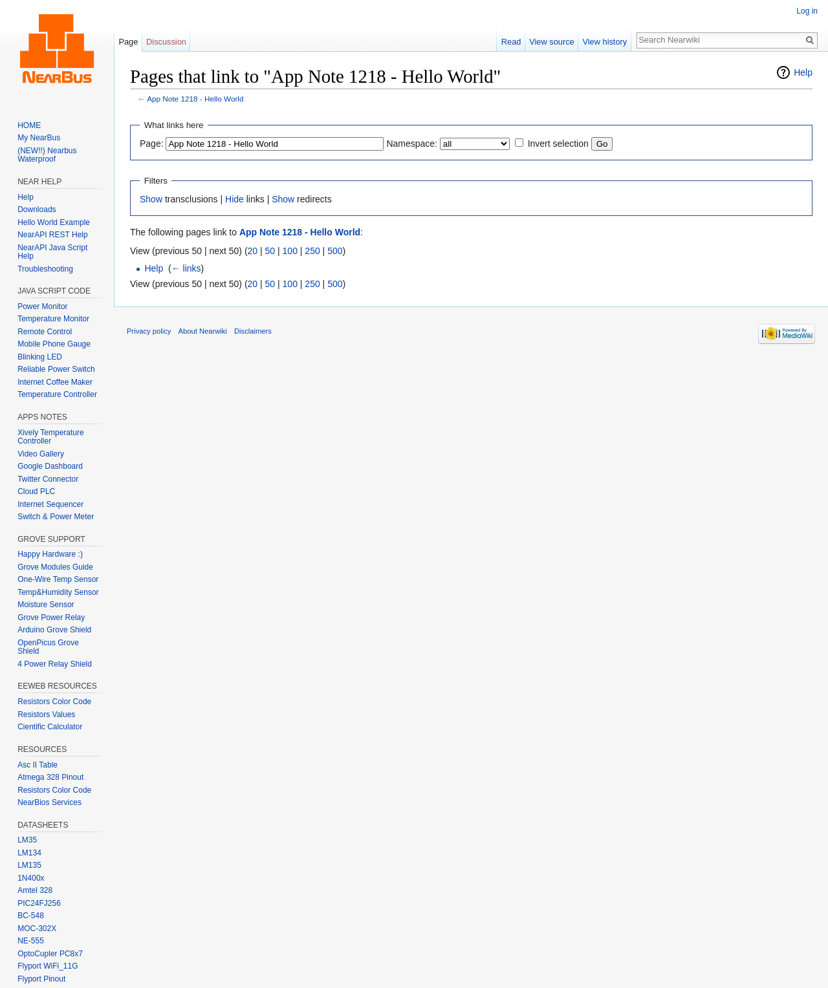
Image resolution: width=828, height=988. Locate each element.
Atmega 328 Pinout (50, 777)
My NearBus (38, 137)
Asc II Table (37, 764)
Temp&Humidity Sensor (57, 592)
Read (511, 42)
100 (290, 251)
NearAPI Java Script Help (52, 252)
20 (253, 251)
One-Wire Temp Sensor (57, 579)
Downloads (36, 209)
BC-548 (30, 915)
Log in (807, 11)
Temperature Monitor (53, 318)
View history (604, 42)
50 (270, 251)
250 (312, 251)
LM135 (29, 865)
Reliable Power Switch (55, 369)
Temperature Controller (57, 394)
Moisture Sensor (45, 604)
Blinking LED (39, 356)
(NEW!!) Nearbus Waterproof (46, 155)
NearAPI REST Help (52, 234)
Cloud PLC (36, 491)
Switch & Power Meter (55, 516)
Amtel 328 (34, 890)
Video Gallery (40, 453)
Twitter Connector (47, 479)
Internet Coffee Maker (55, 382)
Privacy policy (149, 331)
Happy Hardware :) (50, 554)
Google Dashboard (50, 466)
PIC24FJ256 (39, 903)
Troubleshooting (45, 269)
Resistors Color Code (54, 701)
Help (803, 72)
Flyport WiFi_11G (47, 966)
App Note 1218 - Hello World (195, 98)
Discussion (166, 42)
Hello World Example (53, 222)
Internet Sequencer (50, 504)
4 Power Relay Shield (54, 664)
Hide (234, 199)
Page (128, 42)
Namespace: (411, 143)
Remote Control (44, 331)
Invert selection (558, 143)
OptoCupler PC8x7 (50, 953)
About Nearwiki (203, 331)
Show (151, 199)
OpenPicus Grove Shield (48, 647)
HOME (29, 125)
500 (334, 251)
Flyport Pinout (41, 978)
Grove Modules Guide (55, 567)
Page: (152, 143)
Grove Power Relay (51, 617)
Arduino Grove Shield (54, 629)
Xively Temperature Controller (50, 437)
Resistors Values (46, 714)
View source (551, 42)
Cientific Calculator (49, 726)
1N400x (30, 878)
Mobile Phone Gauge (54, 344)
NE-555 (30, 940)
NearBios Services (49, 802)
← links (186, 268)
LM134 (29, 852)
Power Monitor (42, 306)
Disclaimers (253, 331)
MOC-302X (36, 928)
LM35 (27, 839)
